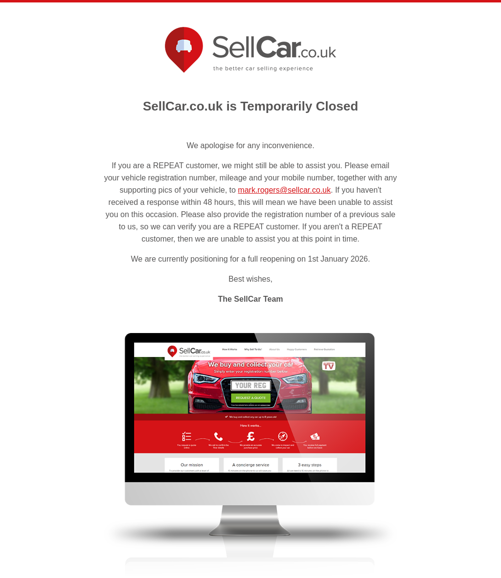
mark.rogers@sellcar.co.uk (284, 190)
